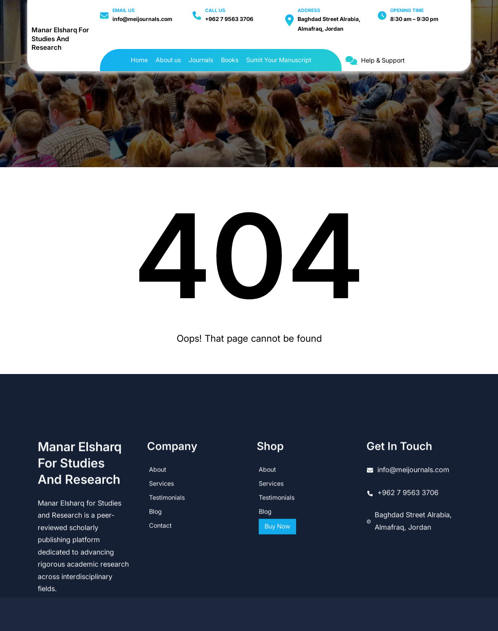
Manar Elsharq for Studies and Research (60, 38)
